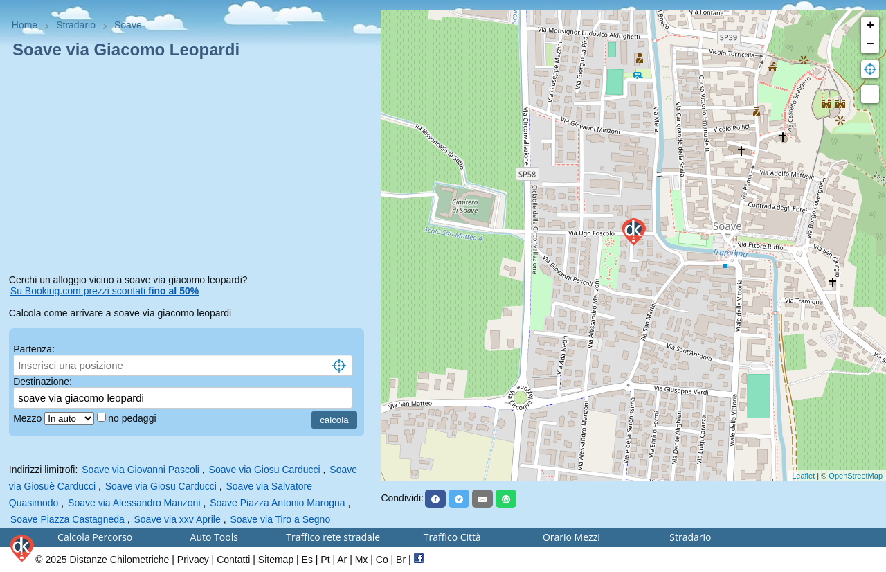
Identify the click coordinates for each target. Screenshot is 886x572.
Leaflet (803, 476)
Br (401, 559)
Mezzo (28, 418)
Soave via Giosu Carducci (264, 469)
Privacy (193, 559)
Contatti (233, 559)
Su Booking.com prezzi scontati (104, 290)
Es (307, 559)
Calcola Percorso (94, 537)
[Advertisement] (190, 169)
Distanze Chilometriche (119, 559)
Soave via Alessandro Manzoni (134, 502)
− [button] (870, 44)
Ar (342, 559)
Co (382, 559)
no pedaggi (133, 418)
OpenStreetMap (856, 476)
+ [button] (870, 25)
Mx (361, 559)
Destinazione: (42, 381)
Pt (324, 559)
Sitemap (275, 559)
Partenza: (34, 349)
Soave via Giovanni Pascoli (140, 469)
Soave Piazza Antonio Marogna (277, 502)
